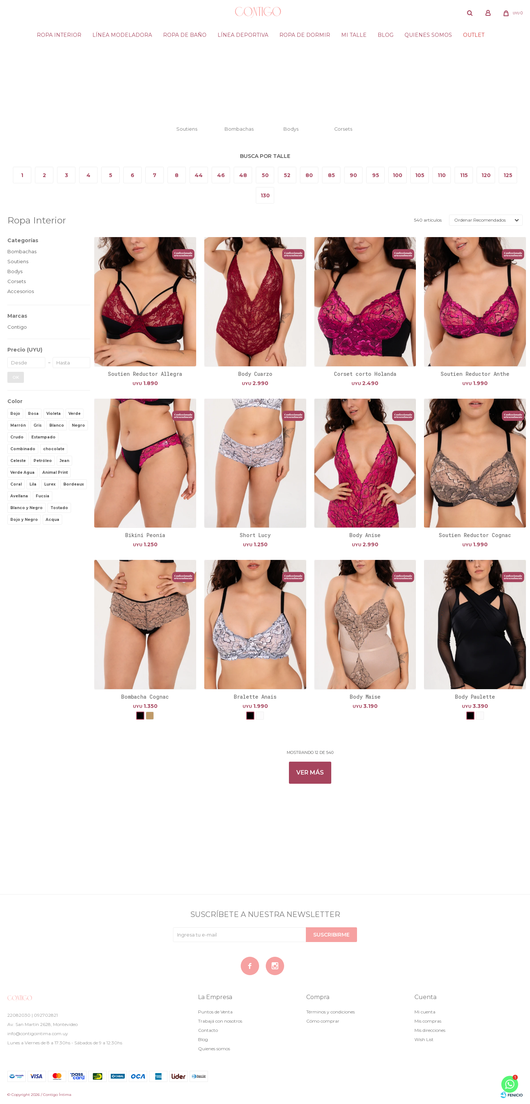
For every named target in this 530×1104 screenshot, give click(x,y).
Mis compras (427, 1021)
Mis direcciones (429, 1030)
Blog (385, 35)
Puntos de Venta (215, 1012)
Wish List (424, 1039)
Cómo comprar (322, 1021)
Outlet (473, 35)
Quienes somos (428, 35)
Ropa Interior (59, 35)
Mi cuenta (424, 1012)
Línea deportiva (243, 35)
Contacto (208, 1030)
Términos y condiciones (330, 1012)
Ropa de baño (184, 35)
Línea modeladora (122, 35)
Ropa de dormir (304, 35)
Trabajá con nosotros (220, 1021)
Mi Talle (354, 35)
